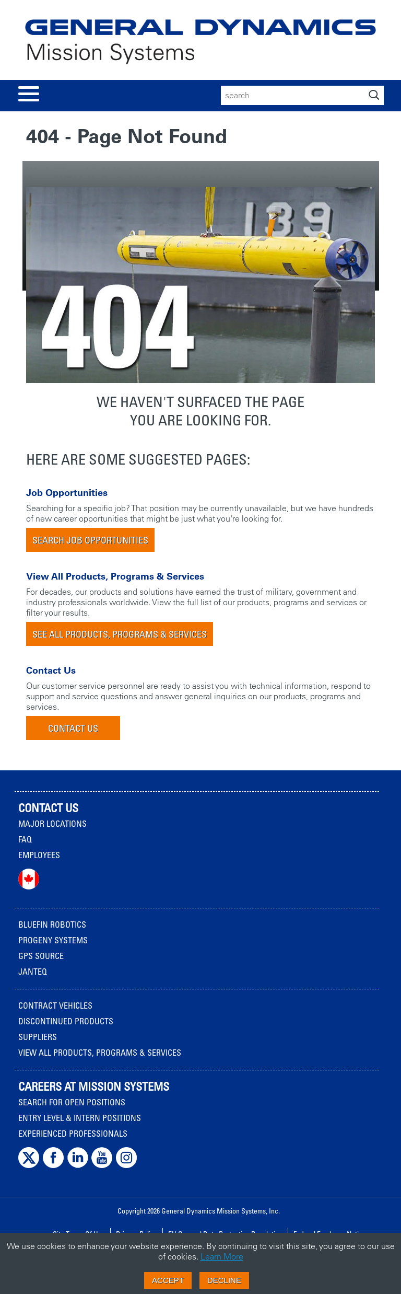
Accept (168, 1280)
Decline (224, 1280)
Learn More (221, 1256)
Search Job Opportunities (90, 540)
